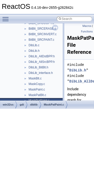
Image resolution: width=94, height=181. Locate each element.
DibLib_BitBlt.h (38, 67)
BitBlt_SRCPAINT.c (41, 39)
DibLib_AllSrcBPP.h (42, 62)
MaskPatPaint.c (54, 104)
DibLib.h (34, 51)
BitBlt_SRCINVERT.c (43, 34)
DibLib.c (34, 45)
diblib (33, 104)
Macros (86, 26)
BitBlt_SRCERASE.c (42, 28)
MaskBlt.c (35, 78)
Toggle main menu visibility (7, 16)
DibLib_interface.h (41, 73)
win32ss (8, 104)
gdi (22, 104)
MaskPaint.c (37, 89)
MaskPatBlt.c (37, 95)
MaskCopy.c (37, 84)
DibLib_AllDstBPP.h (42, 56)
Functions (87, 31)
